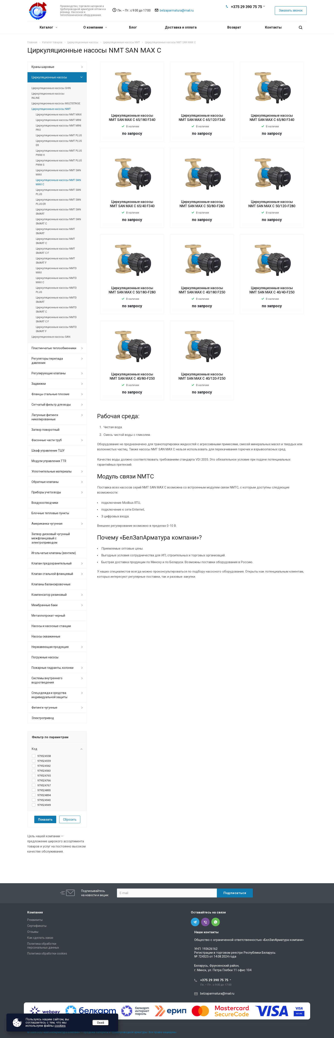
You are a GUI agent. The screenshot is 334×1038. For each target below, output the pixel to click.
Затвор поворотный (45, 429)
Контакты (273, 27)
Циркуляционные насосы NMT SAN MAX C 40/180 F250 (202, 290)
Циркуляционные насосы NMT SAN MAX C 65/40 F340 (132, 204)
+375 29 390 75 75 (246, 6)
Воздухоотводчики (45, 502)
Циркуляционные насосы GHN (51, 88)
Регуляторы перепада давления (47, 361)
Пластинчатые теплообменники (54, 348)
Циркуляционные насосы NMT (51, 109)
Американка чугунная (47, 523)
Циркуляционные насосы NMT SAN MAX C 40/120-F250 (202, 376)
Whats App (253, 14)
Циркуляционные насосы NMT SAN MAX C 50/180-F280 (132, 290)
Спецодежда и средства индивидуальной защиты (49, 695)
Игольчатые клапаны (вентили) (54, 553)
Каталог (48, 27)
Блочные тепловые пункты (50, 513)
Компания (35, 912)
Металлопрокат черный (48, 615)
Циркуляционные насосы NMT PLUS (59, 135)
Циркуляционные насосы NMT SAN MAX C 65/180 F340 (132, 117)
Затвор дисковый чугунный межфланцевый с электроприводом (51, 538)
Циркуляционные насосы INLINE (48, 95)
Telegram (239, 14)
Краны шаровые (43, 67)
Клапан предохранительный (52, 563)
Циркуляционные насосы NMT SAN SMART (58, 211)
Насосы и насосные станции (51, 626)
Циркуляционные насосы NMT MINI (58, 120)
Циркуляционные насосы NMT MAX (59, 114)
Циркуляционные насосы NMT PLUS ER (59, 143)
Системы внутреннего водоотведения (47, 680)
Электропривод (43, 718)
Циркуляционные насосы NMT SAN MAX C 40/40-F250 (271, 290)
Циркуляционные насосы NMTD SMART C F (56, 319)
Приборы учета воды (46, 492)
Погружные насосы (45, 657)
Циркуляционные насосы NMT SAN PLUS (58, 192)
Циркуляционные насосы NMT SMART (55, 231)
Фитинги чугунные (44, 707)
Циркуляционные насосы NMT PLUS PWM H (59, 152)
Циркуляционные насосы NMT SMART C (55, 241)
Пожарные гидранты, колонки (52, 667)
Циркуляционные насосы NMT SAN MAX (58, 172)
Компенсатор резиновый (49, 594)
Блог (133, 27)
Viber (246, 14)
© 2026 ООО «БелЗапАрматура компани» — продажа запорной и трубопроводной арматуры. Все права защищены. (102, 1032)
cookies (60, 1026)
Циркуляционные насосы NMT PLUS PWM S (59, 162)
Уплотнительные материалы (52, 471)
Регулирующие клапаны (49, 373)
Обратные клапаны (45, 482)
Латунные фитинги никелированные (45, 417)
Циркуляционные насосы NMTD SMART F (56, 329)
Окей (100, 1022)
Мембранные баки (45, 605)
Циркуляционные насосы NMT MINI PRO (58, 127)
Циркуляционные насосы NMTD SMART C (56, 309)
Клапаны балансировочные (51, 584)
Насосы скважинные (46, 636)
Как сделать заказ (40, 937)
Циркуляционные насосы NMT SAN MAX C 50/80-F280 (202, 204)
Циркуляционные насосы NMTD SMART (56, 299)
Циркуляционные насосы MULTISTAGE (56, 103)
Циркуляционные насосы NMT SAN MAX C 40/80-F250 (132, 376)
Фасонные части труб (47, 440)
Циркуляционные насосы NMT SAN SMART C (58, 221)
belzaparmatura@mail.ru (177, 10)
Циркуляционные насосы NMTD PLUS (56, 290)
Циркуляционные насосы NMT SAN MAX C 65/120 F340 (202, 117)
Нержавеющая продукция (50, 647)
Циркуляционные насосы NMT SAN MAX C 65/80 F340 (272, 117)
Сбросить (69, 819)
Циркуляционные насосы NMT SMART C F (55, 250)
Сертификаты (36, 925)
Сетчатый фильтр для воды (51, 404)
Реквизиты (35, 920)
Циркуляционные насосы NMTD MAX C (56, 280)
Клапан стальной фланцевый (52, 574)
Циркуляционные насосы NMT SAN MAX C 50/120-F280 (271, 204)
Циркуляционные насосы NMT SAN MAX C (58, 182)
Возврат (234, 27)
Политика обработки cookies (47, 953)
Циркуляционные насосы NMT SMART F (55, 260)
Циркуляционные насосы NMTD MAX (56, 270)
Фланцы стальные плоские (50, 394)
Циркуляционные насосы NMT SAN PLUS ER (58, 201)
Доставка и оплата (181, 27)
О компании (95, 27)
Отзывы (32, 931)
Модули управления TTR (49, 461)
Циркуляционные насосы (49, 77)
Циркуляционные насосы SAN (51, 336)
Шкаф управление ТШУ (48, 450)
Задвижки (39, 383)
